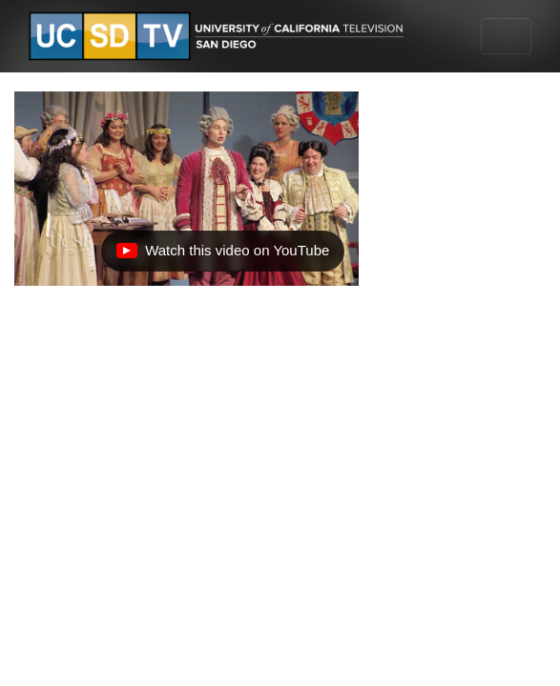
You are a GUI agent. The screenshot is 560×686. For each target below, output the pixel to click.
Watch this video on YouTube (222, 255)
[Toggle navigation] (506, 36)
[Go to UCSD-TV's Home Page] (219, 37)
